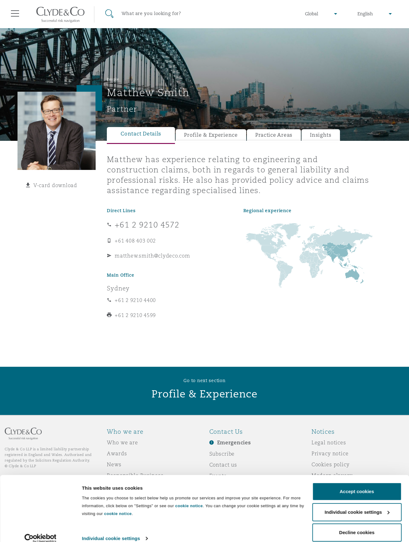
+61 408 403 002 (135, 241)
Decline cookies (356, 523)
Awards (117, 453)
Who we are (122, 442)
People (113, 79)
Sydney (118, 288)
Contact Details (141, 133)
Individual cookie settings (111, 529)
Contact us (223, 465)
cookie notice (189, 497)
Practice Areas (273, 135)
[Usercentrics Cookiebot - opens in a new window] (40, 529)
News (114, 464)
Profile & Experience (211, 135)
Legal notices (329, 442)
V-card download (55, 185)
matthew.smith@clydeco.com (152, 256)
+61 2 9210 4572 (147, 225)
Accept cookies (357, 482)
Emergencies (234, 442)
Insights (321, 135)
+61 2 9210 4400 (135, 300)
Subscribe (222, 454)
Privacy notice (330, 453)
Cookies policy (331, 464)
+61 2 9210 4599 (135, 315)
